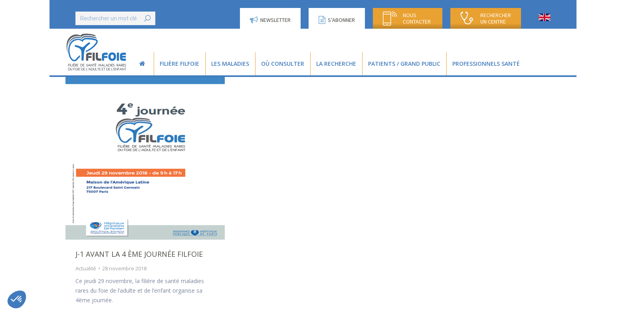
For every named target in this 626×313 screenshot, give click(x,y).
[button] (16, 299)
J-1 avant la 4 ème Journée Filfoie (139, 254)
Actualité (85, 268)
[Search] (115, 18)
